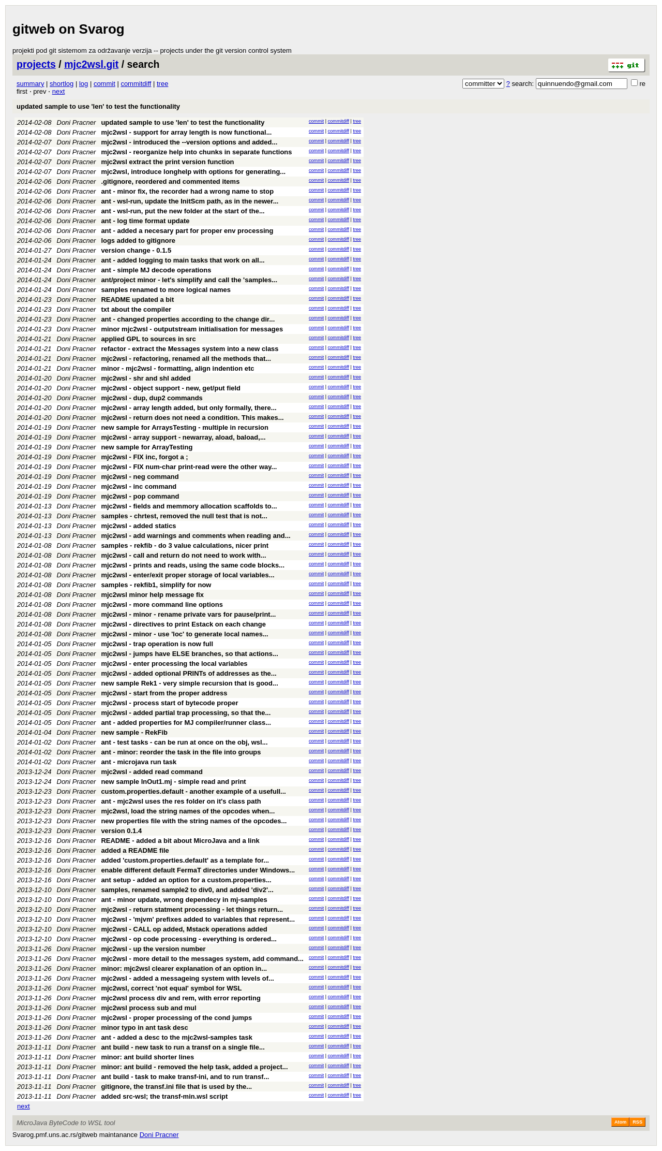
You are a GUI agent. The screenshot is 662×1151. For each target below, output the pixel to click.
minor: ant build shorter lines (147, 1057)
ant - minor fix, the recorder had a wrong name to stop (187, 191)
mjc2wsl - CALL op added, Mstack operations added (184, 929)
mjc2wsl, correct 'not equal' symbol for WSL (171, 988)
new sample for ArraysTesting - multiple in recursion (184, 427)
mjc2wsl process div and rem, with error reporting (180, 998)
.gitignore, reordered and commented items (170, 181)
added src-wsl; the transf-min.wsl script (164, 1096)
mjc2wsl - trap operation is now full (157, 644)
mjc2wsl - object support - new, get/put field (170, 388)
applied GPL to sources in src (148, 339)
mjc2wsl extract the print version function (167, 162)
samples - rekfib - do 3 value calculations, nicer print (184, 545)
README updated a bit (137, 299)
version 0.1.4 (121, 831)
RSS (637, 1122)
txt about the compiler (136, 309)
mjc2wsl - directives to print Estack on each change (183, 624)
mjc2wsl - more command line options (162, 604)
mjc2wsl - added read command (152, 772)
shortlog (61, 84)
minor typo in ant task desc (144, 1027)
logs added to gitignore (138, 240)
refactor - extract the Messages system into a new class (189, 349)
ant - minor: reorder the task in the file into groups (181, 752)
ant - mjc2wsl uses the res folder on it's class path (181, 801)
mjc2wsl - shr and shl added (145, 378)
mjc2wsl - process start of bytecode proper (169, 703)
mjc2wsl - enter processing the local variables (174, 663)
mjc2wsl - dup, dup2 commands (151, 398)
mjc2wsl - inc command (138, 486)
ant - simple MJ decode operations (156, 270)
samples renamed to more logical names (166, 290)
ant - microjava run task (138, 762)
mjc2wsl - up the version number (153, 949)
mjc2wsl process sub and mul (148, 1008)
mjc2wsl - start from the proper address (164, 693)
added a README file (135, 850)
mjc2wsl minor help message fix (152, 595)
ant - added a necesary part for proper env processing (187, 231)
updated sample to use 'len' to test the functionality (98, 106)
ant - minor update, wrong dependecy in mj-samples (184, 900)
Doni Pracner (76, 122)
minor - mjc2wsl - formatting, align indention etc (177, 368)
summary (30, 84)
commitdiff (136, 84)
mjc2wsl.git (91, 64)
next (58, 91)
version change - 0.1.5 (136, 250)
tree (162, 84)
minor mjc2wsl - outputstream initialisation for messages (192, 329)
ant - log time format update (145, 221)
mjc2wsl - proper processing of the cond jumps (176, 1018)
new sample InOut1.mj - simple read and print (173, 781)
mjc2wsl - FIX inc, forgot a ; (144, 457)
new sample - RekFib (134, 732)
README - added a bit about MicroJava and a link (180, 840)
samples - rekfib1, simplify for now (156, 585)
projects (36, 64)
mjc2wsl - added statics (138, 526)
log (83, 84)
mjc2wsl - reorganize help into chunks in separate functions (196, 152)
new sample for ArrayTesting (146, 447)
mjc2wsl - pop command (140, 496)
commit (104, 84)
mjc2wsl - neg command (139, 476)
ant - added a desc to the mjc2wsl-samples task (176, 1037)
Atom (620, 1122)
